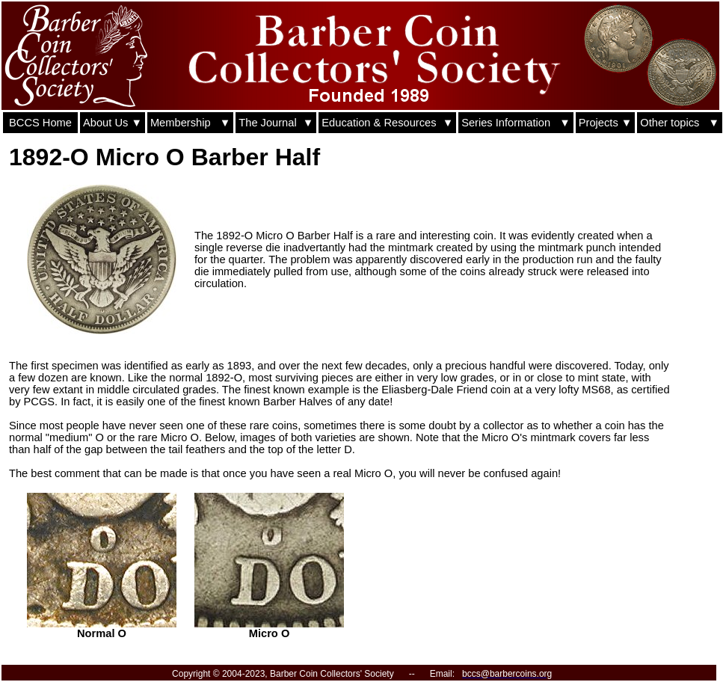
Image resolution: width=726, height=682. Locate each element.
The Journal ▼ (276, 123)
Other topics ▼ (679, 123)
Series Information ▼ (515, 123)
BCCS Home (40, 123)
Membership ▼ (190, 123)
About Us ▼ (112, 123)
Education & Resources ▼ (387, 123)
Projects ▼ (606, 123)
